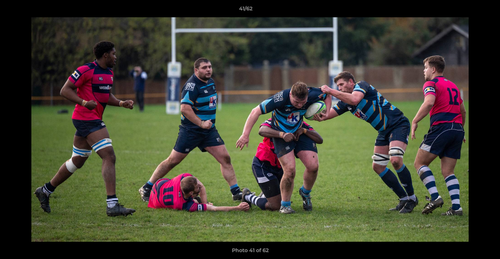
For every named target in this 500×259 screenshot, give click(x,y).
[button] (469, 10)
